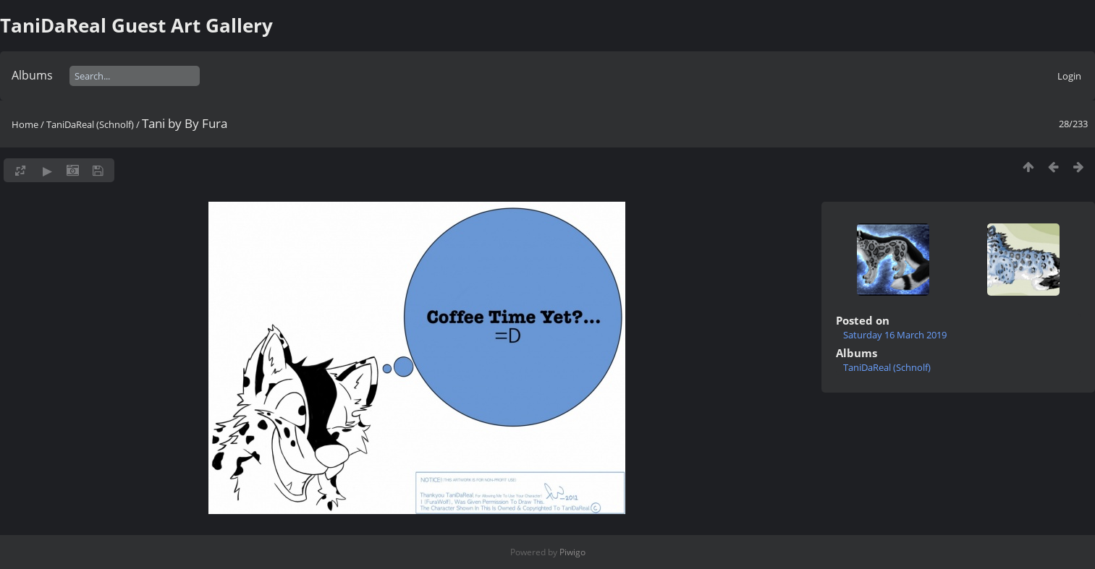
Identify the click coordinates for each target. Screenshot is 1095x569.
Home (25, 124)
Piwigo (572, 552)
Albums (32, 75)
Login (1069, 75)
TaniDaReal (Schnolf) (90, 124)
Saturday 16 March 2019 (895, 334)
